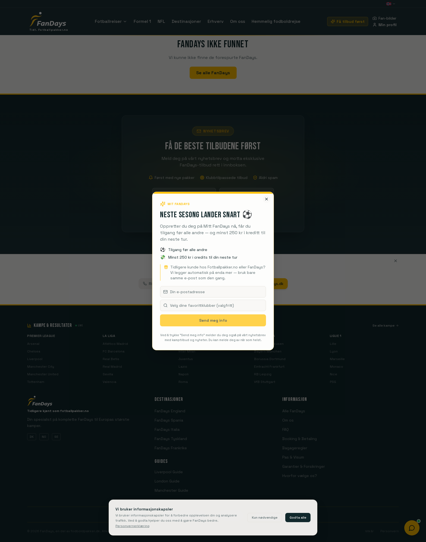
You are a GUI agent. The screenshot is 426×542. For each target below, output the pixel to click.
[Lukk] (266, 199)
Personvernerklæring (132, 526)
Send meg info (213, 320)
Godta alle (298, 517)
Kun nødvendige (264, 517)
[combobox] (213, 305)
